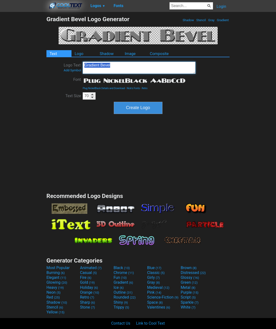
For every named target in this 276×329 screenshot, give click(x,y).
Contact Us (120, 323)
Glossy (190, 277)
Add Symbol (72, 70)
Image (130, 53)
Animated (91, 267)
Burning (55, 272)
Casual (88, 272)
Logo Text (72, 67)
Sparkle (189, 302)
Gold (87, 282)
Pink (154, 292)
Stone (87, 307)
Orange (89, 292)
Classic (156, 272)
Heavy (55, 287)
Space (155, 302)
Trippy (121, 307)
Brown (188, 267)
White (188, 307)
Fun (120, 277)
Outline (123, 292)
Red (53, 297)
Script (188, 297)
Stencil (201, 20)
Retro (145, 88)
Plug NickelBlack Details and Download (104, 88)
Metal (188, 287)
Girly (153, 277)
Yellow (55, 312)
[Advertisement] (23, 89)
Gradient (223, 20)
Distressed (193, 272)
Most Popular (58, 267)
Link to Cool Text (150, 323)
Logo (79, 53)
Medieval (158, 287)
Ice (119, 287)
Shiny (121, 302)
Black (122, 267)
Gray (211, 20)
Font (77, 79)
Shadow (188, 20)
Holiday (89, 287)
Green (189, 282)
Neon (53, 292)
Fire (85, 277)
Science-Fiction (162, 297)
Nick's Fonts (133, 88)
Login (221, 6)
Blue (154, 267)
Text (53, 53)
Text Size (73, 96)
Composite (159, 53)
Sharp (87, 302)
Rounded (125, 297)
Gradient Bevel (139, 68)
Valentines (158, 307)
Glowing (56, 282)
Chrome (124, 272)
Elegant (56, 277)
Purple (189, 292)
